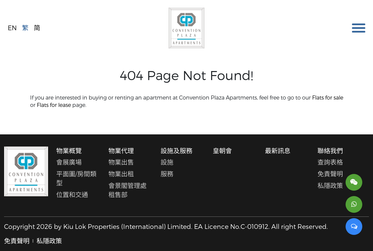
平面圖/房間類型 (76, 178)
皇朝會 (222, 150)
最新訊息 (277, 150)
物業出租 (121, 174)
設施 (167, 162)
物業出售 (121, 162)
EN (12, 27)
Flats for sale (327, 97)
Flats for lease (54, 105)
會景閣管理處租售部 (127, 190)
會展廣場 (69, 162)
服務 (167, 174)
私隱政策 (330, 185)
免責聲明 (330, 174)
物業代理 (121, 150)
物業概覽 (69, 150)
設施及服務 (176, 150)
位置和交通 (72, 194)
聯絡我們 (330, 150)
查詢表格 (330, 162)
